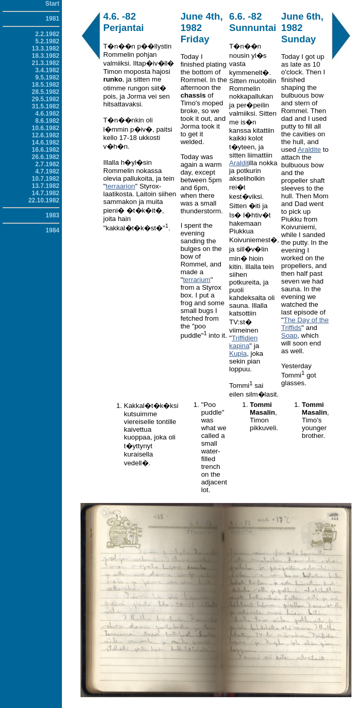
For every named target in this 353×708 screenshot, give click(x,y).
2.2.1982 (47, 34)
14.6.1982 (45, 142)
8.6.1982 (47, 120)
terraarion (120, 186)
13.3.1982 (45, 48)
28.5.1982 (45, 92)
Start (52, 3)
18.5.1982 (45, 84)
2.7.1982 (47, 164)
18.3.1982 (45, 55)
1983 (52, 215)
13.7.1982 (45, 186)
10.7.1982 (45, 178)
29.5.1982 (45, 99)
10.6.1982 (45, 128)
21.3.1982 (45, 63)
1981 (52, 18)
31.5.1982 (45, 106)
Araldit (239, 163)
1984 (52, 230)
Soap (289, 335)
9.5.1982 (47, 77)
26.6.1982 (45, 157)
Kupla (238, 353)
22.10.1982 (43, 200)
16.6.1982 (45, 149)
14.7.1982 (45, 193)
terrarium (196, 280)
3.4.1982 (47, 70)
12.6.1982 (45, 135)
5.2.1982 (47, 41)
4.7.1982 (47, 171)
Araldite (309, 149)
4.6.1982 (47, 113)
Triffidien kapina (243, 342)
